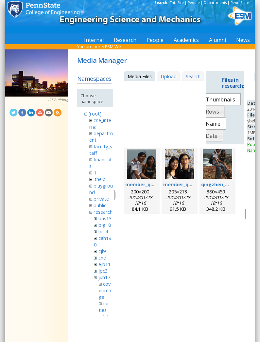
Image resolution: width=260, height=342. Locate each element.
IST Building (58, 100)
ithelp (100, 179)
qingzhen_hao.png (223, 184)
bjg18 (104, 225)
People (194, 2)
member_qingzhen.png (152, 184)
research (103, 211)
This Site (177, 2)
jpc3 (103, 270)
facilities (106, 306)
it (95, 172)
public (100, 205)
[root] (95, 113)
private (101, 198)
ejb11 (104, 264)
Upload (169, 76)
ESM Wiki (114, 46)
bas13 (105, 218)
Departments (215, 2)
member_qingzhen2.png (191, 184)
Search (193, 76)
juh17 (104, 277)
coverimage (105, 290)
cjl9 (102, 251)
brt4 (103, 231)
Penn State (240, 2)
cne (102, 257)
